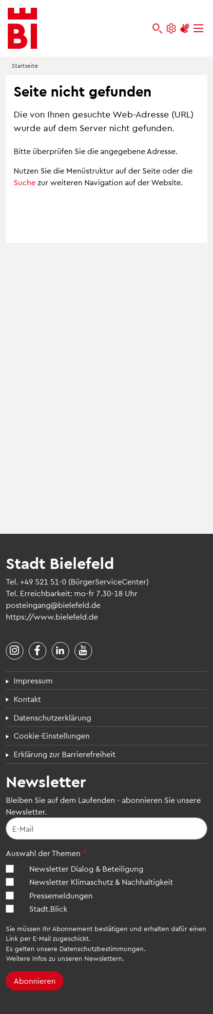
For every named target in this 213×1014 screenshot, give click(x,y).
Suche (25, 182)
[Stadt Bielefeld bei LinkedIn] (60, 651)
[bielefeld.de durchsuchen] (157, 28)
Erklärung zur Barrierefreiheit (65, 754)
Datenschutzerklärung (52, 717)
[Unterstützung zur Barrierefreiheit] (185, 28)
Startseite (25, 65)
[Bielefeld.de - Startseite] (22, 28)
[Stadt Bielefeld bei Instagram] (14, 651)
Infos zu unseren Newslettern (77, 958)
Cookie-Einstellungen (52, 735)
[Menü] (198, 28)
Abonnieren (35, 980)
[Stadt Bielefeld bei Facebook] (37, 651)
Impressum (33, 680)
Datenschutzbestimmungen (101, 948)
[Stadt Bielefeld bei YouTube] (83, 651)
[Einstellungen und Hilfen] (171, 28)
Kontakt (27, 698)
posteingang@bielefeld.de (53, 604)
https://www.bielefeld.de (52, 616)
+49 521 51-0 (43, 581)
